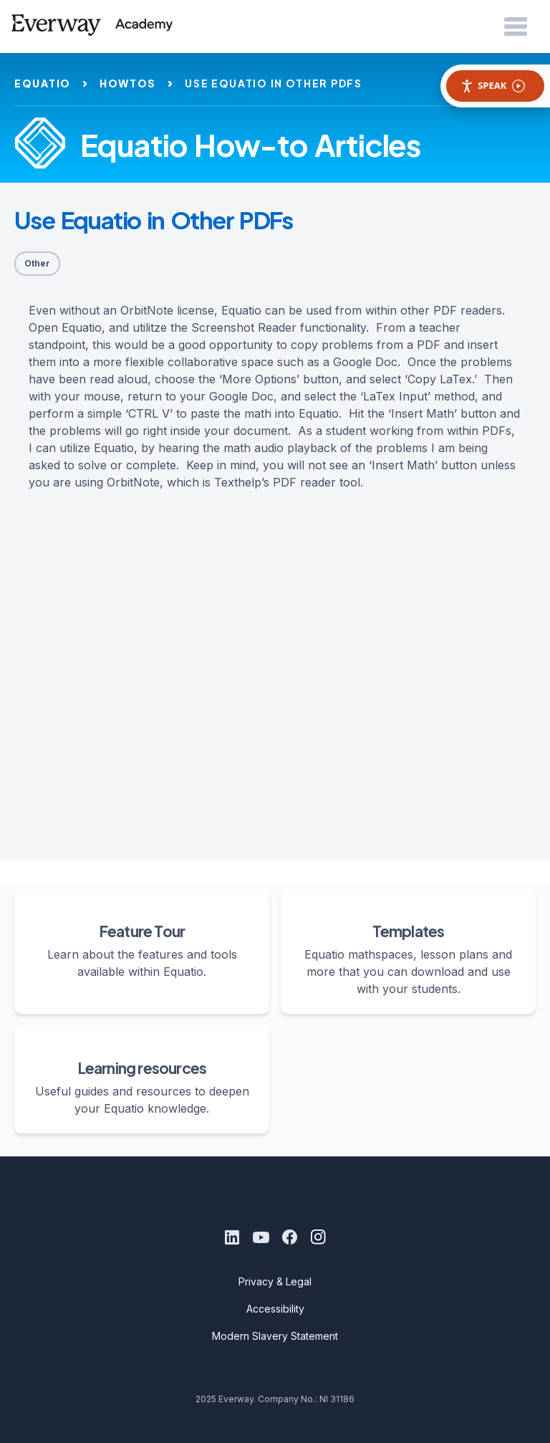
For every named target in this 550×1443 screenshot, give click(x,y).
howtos (128, 83)
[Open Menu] (515, 27)
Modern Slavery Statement (275, 1336)
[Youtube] (260, 1237)
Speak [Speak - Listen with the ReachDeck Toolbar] (492, 85)
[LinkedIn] (232, 1237)
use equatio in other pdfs (273, 83)
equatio (42, 83)
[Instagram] (318, 1237)
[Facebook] (289, 1237)
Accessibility (275, 1309)
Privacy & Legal (275, 1281)
